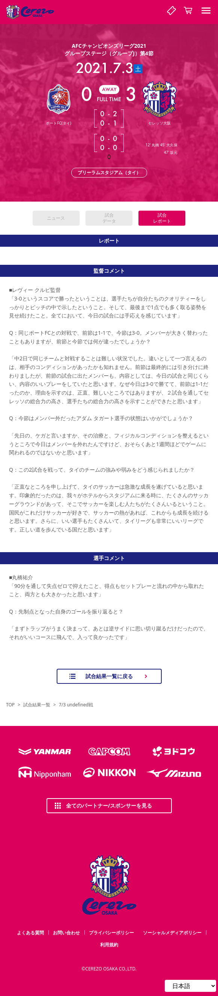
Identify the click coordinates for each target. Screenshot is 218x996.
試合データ (109, 218)
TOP (10, 705)
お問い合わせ (66, 932)
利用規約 (109, 944)
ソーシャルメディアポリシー (172, 932)
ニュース (56, 218)
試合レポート (162, 218)
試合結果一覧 (36, 705)
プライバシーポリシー (111, 932)
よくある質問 (30, 932)
